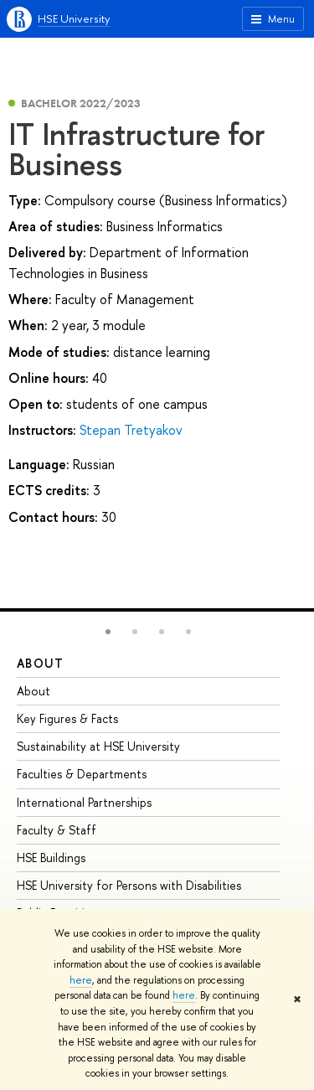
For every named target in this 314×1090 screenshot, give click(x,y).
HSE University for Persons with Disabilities (129, 885)
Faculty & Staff (56, 830)
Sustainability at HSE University (98, 746)
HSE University (74, 18)
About (40, 663)
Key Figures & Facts (67, 718)
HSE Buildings (51, 857)
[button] (108, 631)
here (80, 980)
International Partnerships (84, 802)
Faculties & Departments (82, 774)
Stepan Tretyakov (131, 430)
